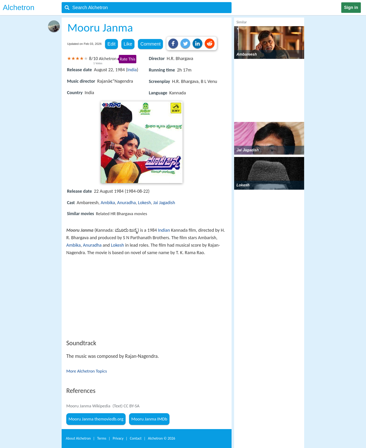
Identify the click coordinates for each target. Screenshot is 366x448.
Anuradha (126, 202)
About (78, 438)
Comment (150, 43)
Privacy (118, 438)
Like (128, 43)
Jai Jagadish (164, 202)
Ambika (108, 202)
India (132, 69)
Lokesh (144, 202)
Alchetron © (161, 438)
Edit (111, 43)
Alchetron (18, 7)
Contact (135, 438)
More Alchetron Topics (86, 371)
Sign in (351, 7)
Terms (101, 438)
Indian (164, 230)
